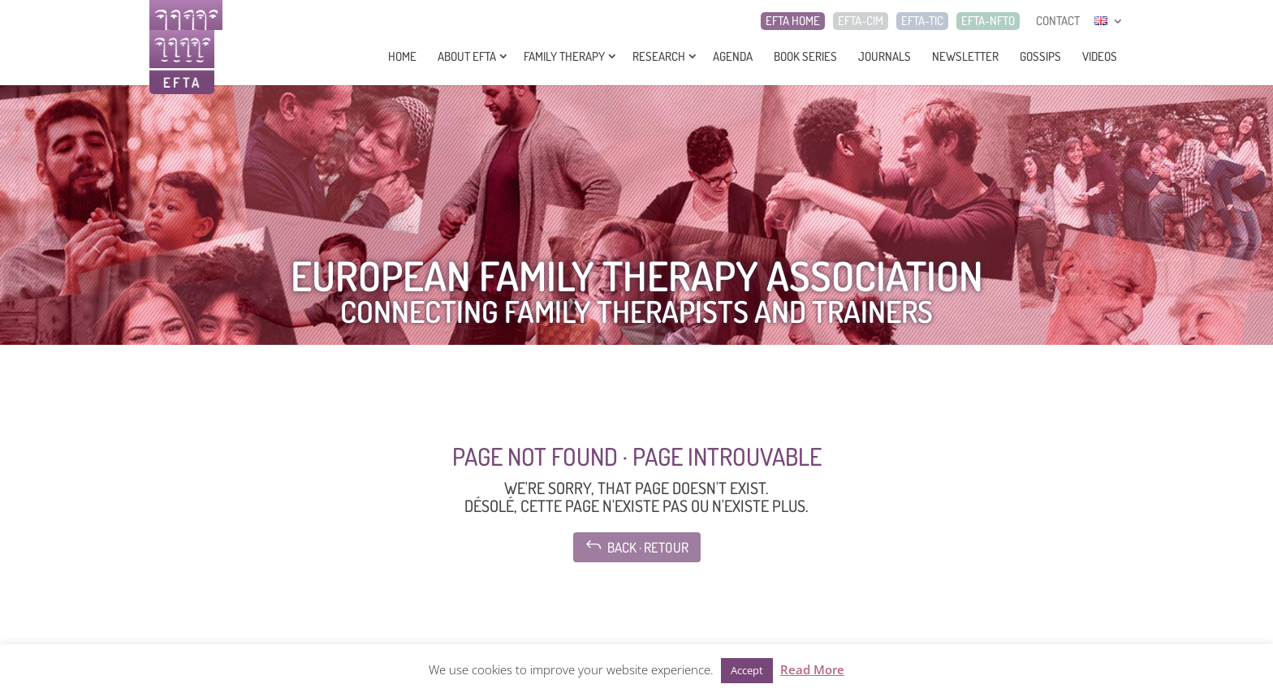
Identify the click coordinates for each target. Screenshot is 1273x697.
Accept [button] (747, 670)
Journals (884, 56)
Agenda (733, 56)
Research (658, 56)
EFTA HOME (793, 21)
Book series (805, 56)
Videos (1099, 56)
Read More (812, 669)
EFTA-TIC (922, 21)
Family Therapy (564, 56)
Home (402, 56)
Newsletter (965, 56)
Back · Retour (636, 546)
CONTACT (1058, 21)
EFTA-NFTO (988, 21)
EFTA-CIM (860, 21)
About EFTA (467, 56)
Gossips (1040, 56)
